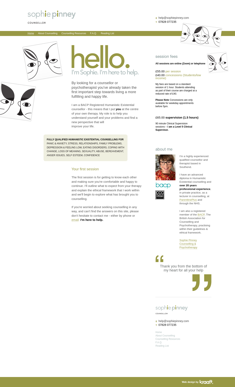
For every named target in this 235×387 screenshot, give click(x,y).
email (75, 219)
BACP (201, 214)
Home (31, 33)
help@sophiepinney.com (173, 17)
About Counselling (47, 33)
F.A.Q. (93, 33)
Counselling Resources (73, 33)
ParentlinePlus (188, 199)
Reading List (107, 33)
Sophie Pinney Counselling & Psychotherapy (188, 244)
